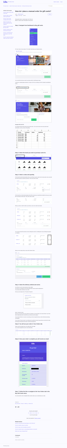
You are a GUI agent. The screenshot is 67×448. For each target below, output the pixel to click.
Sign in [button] (61, 1)
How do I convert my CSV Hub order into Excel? (7, 30)
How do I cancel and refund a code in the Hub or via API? (8, 38)
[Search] (56, 6)
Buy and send (17, 403)
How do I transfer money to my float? (21, 425)
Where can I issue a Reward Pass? (21, 431)
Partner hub (30, 403)
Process (22, 403)
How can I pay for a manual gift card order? (8, 27)
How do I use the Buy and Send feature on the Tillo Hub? (7, 33)
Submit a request (56, 1)
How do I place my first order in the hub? (8, 13)
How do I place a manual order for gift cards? (7, 16)
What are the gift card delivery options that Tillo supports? (7, 23)
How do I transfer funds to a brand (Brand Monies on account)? (26, 429)
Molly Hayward (20, 14)
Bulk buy (26, 403)
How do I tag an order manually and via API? (7, 19)
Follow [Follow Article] (50, 14)
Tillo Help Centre (6, 445)
